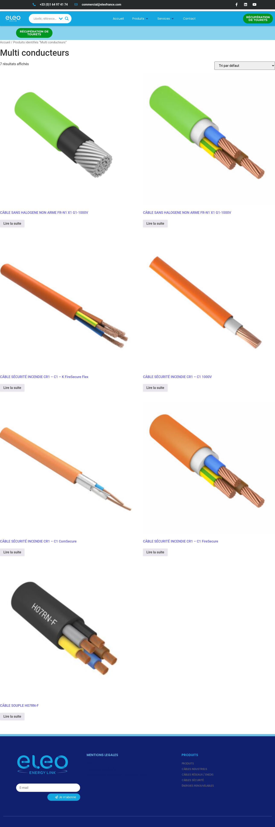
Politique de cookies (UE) (102, 769)
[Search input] (45, 19)
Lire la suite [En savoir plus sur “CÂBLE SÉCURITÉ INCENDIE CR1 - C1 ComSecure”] (12, 552)
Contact (189, 18)
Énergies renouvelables (198, 785)
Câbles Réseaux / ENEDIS (198, 774)
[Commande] (244, 66)
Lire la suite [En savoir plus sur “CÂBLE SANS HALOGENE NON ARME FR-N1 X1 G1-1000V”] (12, 223)
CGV (90, 763)
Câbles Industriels (194, 769)
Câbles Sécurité (193, 780)
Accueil (118, 18)
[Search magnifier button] (67, 19)
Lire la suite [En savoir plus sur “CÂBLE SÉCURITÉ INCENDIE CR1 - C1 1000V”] (155, 388)
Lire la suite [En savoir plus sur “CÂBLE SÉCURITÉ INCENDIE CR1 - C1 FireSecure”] (155, 552)
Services (166, 18)
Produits (140, 18)
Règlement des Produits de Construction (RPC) (117, 774)
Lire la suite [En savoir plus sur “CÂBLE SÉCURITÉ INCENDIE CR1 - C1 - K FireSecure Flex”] (12, 388)
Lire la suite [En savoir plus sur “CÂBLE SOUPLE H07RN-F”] (12, 716)
